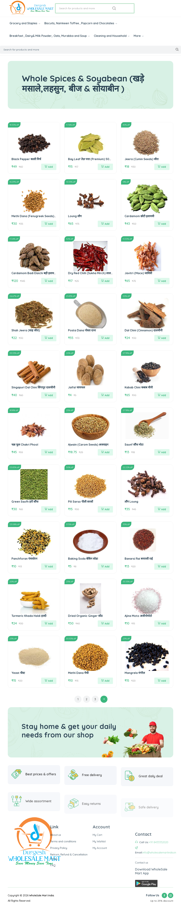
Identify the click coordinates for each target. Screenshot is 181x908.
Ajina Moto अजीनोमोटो (138, 616)
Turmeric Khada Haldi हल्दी (28, 616)
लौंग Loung (131, 501)
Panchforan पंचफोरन (24, 558)
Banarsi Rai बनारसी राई (139, 558)
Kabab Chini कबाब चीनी (139, 387)
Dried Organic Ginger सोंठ (85, 616)
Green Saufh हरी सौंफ (24, 501)
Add (49, 166)
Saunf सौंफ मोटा (134, 444)
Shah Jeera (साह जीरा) (25, 330)
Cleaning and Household (111, 36)
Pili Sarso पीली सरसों (80, 501)
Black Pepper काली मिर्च (26, 159)
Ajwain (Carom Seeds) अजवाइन (88, 444)
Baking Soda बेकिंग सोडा (83, 558)
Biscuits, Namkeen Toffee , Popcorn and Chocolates (80, 23)
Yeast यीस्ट (18, 673)
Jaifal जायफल (76, 387)
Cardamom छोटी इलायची (139, 216)
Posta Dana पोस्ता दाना (82, 330)
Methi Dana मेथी (78, 673)
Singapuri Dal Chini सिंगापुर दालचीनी (33, 387)
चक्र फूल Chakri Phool (24, 444)
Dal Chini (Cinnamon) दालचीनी (143, 330)
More (139, 36)
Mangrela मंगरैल (135, 673)
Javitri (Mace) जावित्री (138, 273)
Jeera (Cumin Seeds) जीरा (142, 159)
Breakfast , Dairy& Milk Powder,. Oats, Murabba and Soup (50, 36)
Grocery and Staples (25, 23)
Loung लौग (75, 216)
